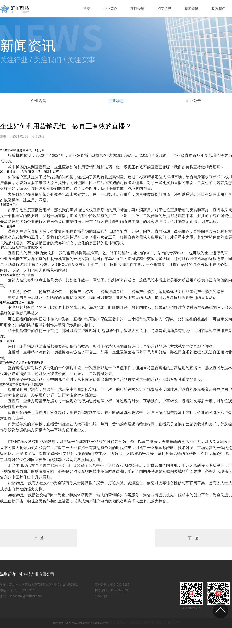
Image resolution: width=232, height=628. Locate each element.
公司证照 (101, 596)
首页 (86, 9)
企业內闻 (38, 100)
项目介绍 (137, 9)
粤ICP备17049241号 (165, 622)
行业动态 (116, 100)
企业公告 (193, 100)
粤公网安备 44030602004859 (130, 622)
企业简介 (110, 9)
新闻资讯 (191, 9)
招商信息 (164, 9)
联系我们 (218, 9)
